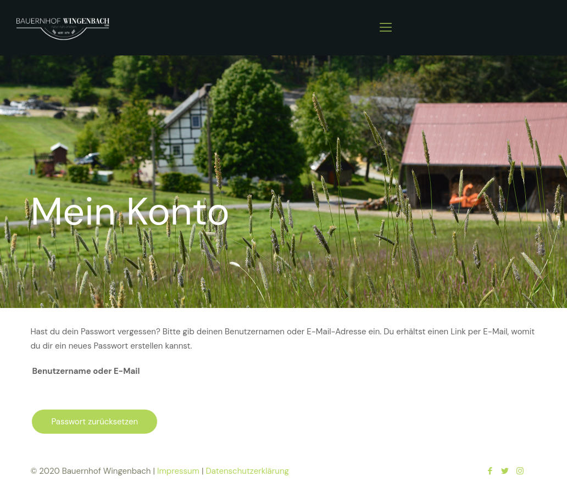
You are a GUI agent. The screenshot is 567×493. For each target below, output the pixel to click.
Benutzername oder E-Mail (86, 371)
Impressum (178, 471)
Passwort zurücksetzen (94, 421)
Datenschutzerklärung (246, 471)
